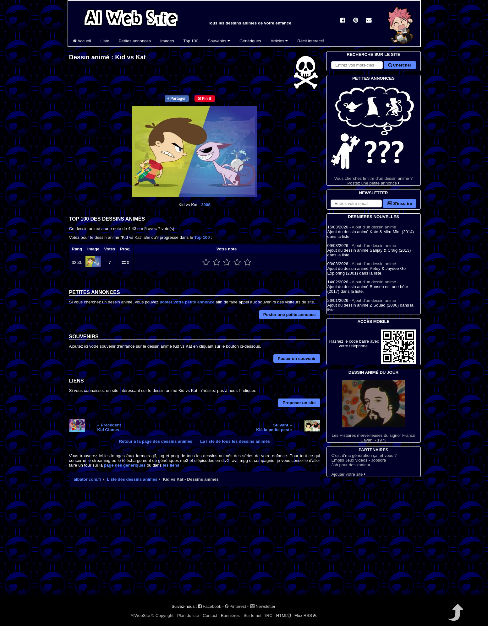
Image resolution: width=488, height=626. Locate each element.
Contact (210, 615)
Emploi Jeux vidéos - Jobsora (358, 460)
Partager (176, 98)
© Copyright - (163, 615)
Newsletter (263, 606)
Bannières (230, 615)
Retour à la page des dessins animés (155, 441)
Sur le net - (254, 615)
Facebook (209, 606)
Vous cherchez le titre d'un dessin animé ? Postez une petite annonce (373, 133)
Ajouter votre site (348, 474)
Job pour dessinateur (350, 465)
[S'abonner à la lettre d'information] (356, 203)
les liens (171, 465)
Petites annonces (135, 41)
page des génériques (125, 465)
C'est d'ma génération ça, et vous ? (364, 455)
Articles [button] (279, 41)
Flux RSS (305, 615)
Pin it (204, 98)
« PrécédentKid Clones (109, 427)
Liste (104, 41)
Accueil (82, 41)
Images (167, 41)
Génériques (250, 41)
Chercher (399, 65)
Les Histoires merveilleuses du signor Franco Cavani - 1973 (373, 411)
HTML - (284, 615)
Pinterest (235, 606)
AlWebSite (140, 615)
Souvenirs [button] (219, 41)
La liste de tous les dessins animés (235, 441)
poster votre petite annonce (187, 302)
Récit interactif (310, 41)
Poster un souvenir (297, 358)
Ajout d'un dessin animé (374, 227)
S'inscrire (399, 203)
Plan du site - (189, 615)
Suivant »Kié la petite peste (274, 427)
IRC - (270, 615)
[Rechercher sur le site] (357, 65)
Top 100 (191, 41)
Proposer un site (298, 402)
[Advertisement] (194, 547)
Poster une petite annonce (289, 314)
